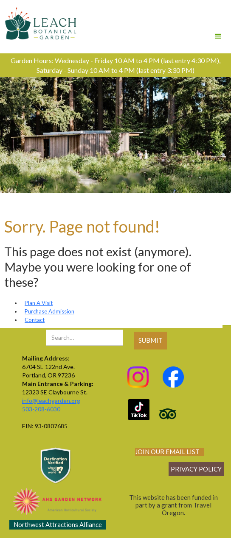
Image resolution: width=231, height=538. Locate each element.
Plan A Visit (39, 303)
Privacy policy (196, 469)
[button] (218, 24)
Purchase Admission (49, 311)
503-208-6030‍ (41, 409)
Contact (35, 319)
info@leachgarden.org (51, 400)
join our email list (167, 451)
